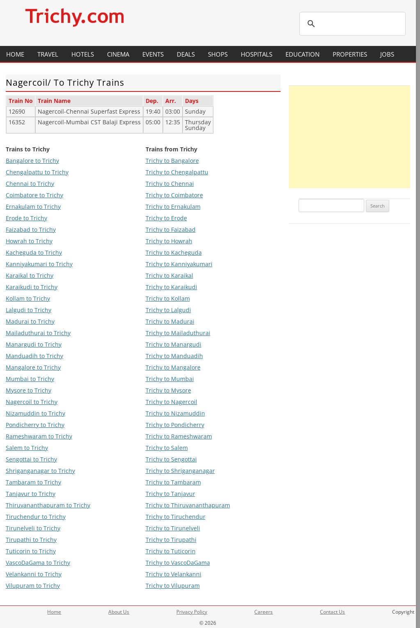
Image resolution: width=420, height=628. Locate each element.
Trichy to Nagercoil (171, 402)
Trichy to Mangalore (173, 367)
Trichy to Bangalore (172, 160)
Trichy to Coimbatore (174, 195)
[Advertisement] (349, 137)
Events (153, 54)
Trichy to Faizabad (171, 229)
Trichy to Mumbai (170, 379)
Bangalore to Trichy (32, 160)
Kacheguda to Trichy (34, 252)
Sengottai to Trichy (31, 459)
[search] (351, 24)
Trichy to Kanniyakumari (179, 264)
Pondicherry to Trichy (35, 425)
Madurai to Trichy (30, 321)
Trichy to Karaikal (169, 275)
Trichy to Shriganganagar (180, 471)
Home (15, 54)
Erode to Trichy (26, 218)
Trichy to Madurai (170, 321)
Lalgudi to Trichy (28, 310)
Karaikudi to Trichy (31, 287)
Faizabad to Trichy (31, 229)
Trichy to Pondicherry (175, 425)
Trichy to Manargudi (173, 344)
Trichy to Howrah (169, 241)
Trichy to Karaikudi (171, 287)
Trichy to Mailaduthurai (178, 333)
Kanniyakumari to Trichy (39, 264)
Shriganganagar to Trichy (40, 471)
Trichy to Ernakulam (173, 206)
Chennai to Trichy (30, 183)
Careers (263, 611)
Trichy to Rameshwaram (179, 436)
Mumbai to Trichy (30, 379)
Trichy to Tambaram (173, 482)
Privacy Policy (191, 611)
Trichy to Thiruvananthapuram (188, 505)
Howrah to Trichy (29, 241)
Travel (47, 54)
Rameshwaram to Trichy (39, 436)
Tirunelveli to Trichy (33, 528)
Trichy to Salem (167, 448)
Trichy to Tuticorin (171, 551)
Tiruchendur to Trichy (36, 517)
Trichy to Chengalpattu (177, 172)
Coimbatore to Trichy (34, 195)
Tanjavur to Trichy (30, 494)
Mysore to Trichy (28, 390)
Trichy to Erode (166, 218)
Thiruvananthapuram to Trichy (48, 505)
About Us (118, 611)
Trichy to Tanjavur (170, 494)
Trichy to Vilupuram (173, 585)
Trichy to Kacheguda (174, 252)
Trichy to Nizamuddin (175, 413)
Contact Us (332, 611)
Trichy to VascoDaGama (178, 562)
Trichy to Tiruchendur (175, 517)
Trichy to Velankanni (173, 574)
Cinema (118, 54)
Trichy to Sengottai (171, 459)
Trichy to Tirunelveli (173, 528)
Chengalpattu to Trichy (37, 172)
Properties (350, 54)
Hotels (82, 54)
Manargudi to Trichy (34, 344)
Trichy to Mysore (168, 390)
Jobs (387, 54)
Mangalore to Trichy (33, 367)
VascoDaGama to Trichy (38, 562)
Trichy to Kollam (168, 298)
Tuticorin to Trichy (31, 551)
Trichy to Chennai (170, 183)
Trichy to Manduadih (174, 356)
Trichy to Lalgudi (168, 310)
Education (302, 54)
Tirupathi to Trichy (31, 540)
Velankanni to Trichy (34, 574)
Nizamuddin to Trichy (35, 413)
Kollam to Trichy (28, 298)
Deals (186, 54)
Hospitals (256, 54)
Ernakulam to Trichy (33, 206)
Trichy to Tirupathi (171, 540)
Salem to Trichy (27, 448)
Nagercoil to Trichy (31, 402)
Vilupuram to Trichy (33, 585)
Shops (218, 54)
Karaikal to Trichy (29, 275)
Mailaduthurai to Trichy (38, 333)
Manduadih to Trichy (34, 356)
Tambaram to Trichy (33, 482)
